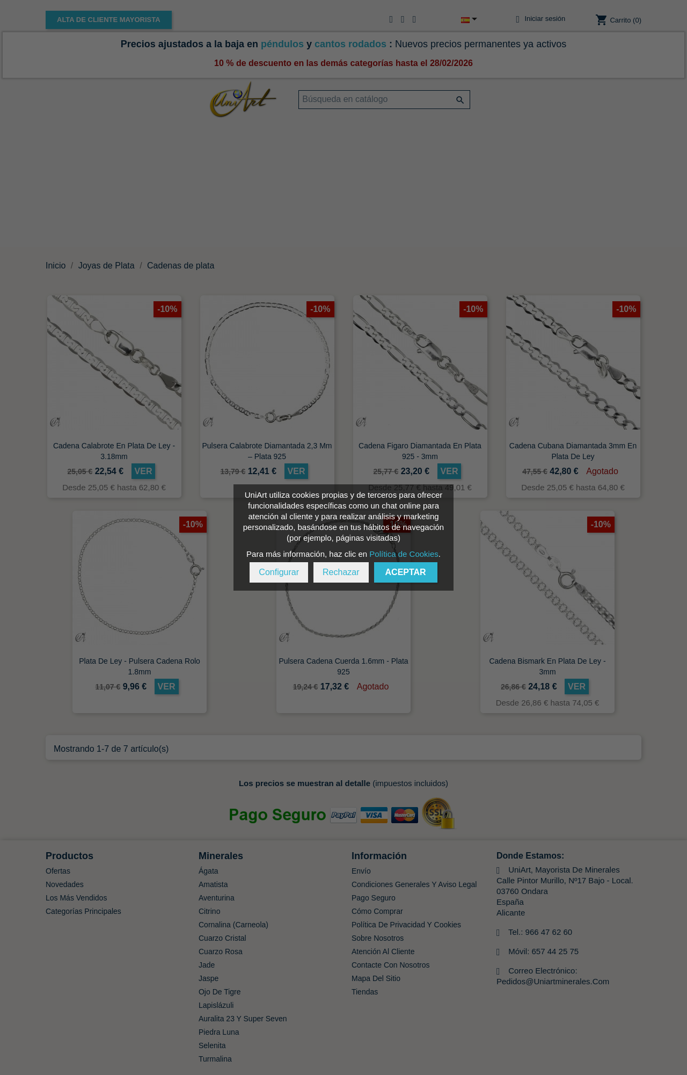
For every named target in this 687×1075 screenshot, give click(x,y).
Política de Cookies (403, 553)
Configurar (279, 572)
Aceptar (405, 572)
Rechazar (341, 572)
